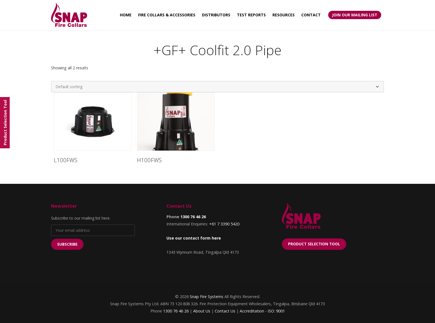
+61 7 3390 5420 (224, 224)
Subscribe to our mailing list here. (80, 218)
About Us (201, 311)
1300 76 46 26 (193, 216)
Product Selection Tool (314, 243)
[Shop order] (217, 86)
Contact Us (225, 311)
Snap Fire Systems (206, 296)
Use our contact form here (193, 238)
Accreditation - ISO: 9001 (262, 311)
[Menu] (5, 122)
